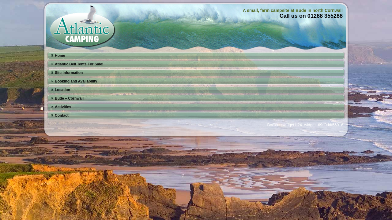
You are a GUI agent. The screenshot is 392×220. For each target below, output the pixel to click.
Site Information (69, 73)
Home (60, 55)
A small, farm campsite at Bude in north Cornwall (293, 10)
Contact (62, 115)
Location (62, 90)
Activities (63, 107)
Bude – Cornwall (69, 98)
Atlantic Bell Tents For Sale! (79, 64)
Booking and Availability (76, 81)
